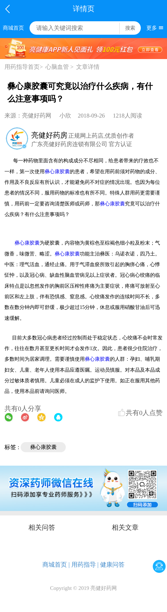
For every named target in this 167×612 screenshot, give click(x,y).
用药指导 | (85, 564)
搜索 (130, 28)
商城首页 (13, 28)
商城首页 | (56, 564)
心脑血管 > (59, 67)
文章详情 (88, 67)
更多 (151, 28)
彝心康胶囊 (57, 171)
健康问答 (112, 564)
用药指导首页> (23, 67)
